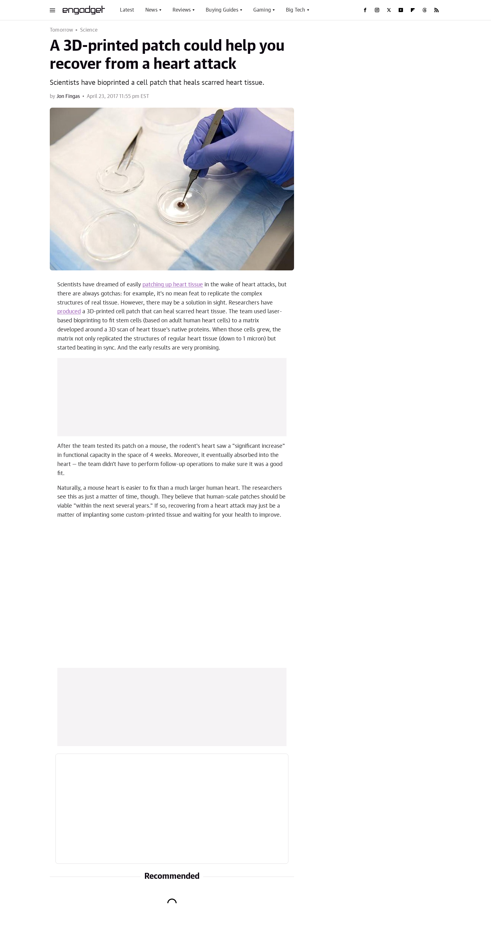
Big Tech (295, 10)
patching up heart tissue (172, 285)
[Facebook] (365, 10)
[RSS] (436, 10)
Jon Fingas (68, 96)
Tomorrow (61, 30)
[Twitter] (389, 10)
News (151, 10)
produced (69, 312)
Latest (127, 10)
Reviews (182, 10)
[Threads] (424, 10)
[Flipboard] (412, 10)
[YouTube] (401, 10)
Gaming (262, 10)
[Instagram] (377, 10)
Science (88, 30)
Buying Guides (222, 10)
